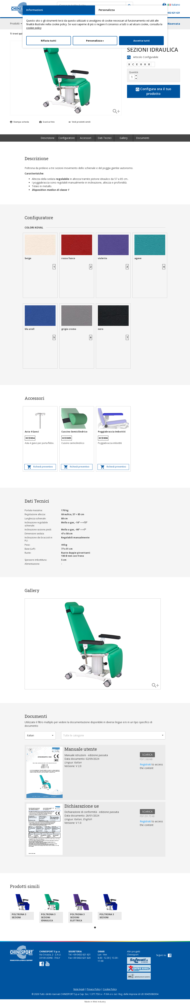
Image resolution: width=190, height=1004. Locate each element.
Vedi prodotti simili (79, 121)
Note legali (79, 989)
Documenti (142, 138)
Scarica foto (47, 121)
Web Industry (99, 1001)
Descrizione (47, 138)
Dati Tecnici (104, 138)
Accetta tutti (141, 40)
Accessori (85, 138)
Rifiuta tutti (48, 40)
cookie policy (33, 28)
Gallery (124, 138)
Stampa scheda (19, 121)
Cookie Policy (110, 989)
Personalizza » (95, 40)
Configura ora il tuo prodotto (153, 91)
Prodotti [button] (16, 23)
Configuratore (66, 138)
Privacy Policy (94, 989)
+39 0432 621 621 (171, 12)
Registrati (146, 764)
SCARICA (147, 754)
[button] (40, 735)
